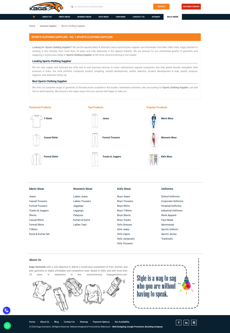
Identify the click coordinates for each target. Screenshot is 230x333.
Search (161, 6)
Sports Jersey (169, 234)
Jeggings (78, 205)
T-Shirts (48, 118)
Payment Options (101, 322)
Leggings (78, 210)
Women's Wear (84, 17)
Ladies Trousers (82, 201)
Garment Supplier (48, 26)
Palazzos (78, 215)
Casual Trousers (38, 201)
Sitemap (156, 17)
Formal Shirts (51, 156)
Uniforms (120, 17)
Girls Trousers (125, 243)
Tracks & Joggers (112, 156)
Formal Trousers (111, 137)
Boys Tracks (124, 219)
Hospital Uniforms (171, 205)
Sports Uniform (169, 229)
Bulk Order (172, 17)
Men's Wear (64, 17)
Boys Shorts (124, 215)
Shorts (33, 215)
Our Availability (122, 322)
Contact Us (138, 17)
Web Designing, (119, 327)
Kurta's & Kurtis (81, 219)
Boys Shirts (123, 205)
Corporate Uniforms (172, 201)
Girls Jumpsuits (126, 238)
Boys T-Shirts (124, 210)
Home (32, 26)
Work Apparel (168, 215)
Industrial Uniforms (171, 210)
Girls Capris (123, 234)
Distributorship (191, 6)
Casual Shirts (51, 137)
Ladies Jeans (80, 196)
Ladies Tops (80, 224)
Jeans (106, 118)
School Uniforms (170, 196)
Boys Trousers (125, 201)
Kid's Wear (104, 17)
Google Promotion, (135, 327)
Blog (56, 322)
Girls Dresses (124, 224)
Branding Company (154, 327)
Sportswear (167, 224)
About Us (47, 17)
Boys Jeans (123, 196)
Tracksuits (167, 238)
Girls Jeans (123, 229)
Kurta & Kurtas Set (39, 234)
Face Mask (167, 219)
